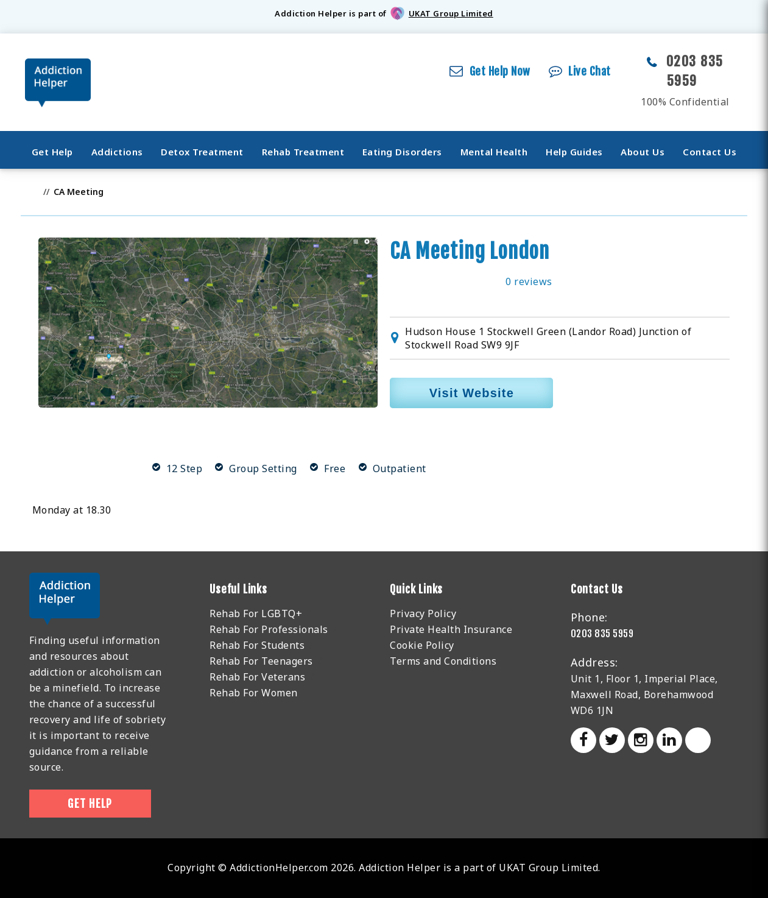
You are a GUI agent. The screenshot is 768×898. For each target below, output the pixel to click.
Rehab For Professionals (269, 629)
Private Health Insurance (451, 629)
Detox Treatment (202, 152)
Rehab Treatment (303, 152)
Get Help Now (500, 71)
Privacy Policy (423, 613)
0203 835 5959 (602, 634)
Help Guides (574, 152)
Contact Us (709, 152)
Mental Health (494, 152)
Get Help (52, 152)
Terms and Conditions (443, 661)
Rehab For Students (257, 645)
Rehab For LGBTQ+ (256, 613)
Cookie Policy (422, 645)
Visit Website (471, 393)
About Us (642, 152)
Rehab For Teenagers (261, 661)
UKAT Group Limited (451, 13)
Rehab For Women (254, 692)
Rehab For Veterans (257, 677)
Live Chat (589, 71)
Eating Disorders (402, 152)
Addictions (117, 152)
